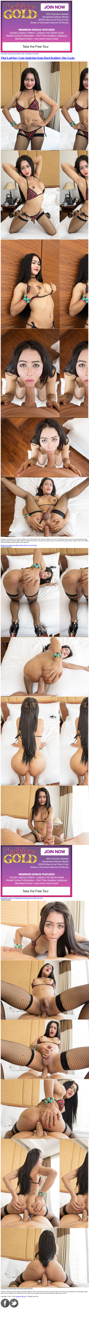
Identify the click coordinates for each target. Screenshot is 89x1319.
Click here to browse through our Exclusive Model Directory (16, 1288)
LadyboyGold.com (20, 1296)
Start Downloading (6, 547)
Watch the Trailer (5, 900)
